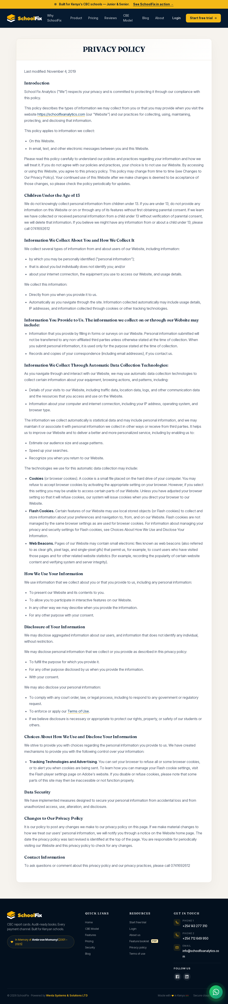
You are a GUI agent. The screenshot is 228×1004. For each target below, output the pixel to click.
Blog (145, 18)
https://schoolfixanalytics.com (61, 114)
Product (76, 18)
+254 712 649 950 (195, 938)
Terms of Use (78, 711)
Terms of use (137, 953)
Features (90, 935)
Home (89, 922)
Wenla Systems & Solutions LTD (67, 995)
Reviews (110, 18)
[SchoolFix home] (24, 18)
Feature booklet (143, 941)
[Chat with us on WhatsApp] (216, 992)
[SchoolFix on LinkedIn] (187, 976)
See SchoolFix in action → (153, 4)
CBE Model (127, 18)
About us (134, 935)
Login (176, 18)
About (159, 18)
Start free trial (203, 18)
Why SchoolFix (54, 18)
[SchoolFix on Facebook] (177, 976)
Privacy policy (138, 947)
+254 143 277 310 (195, 926)
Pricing (93, 18)
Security (90, 947)
